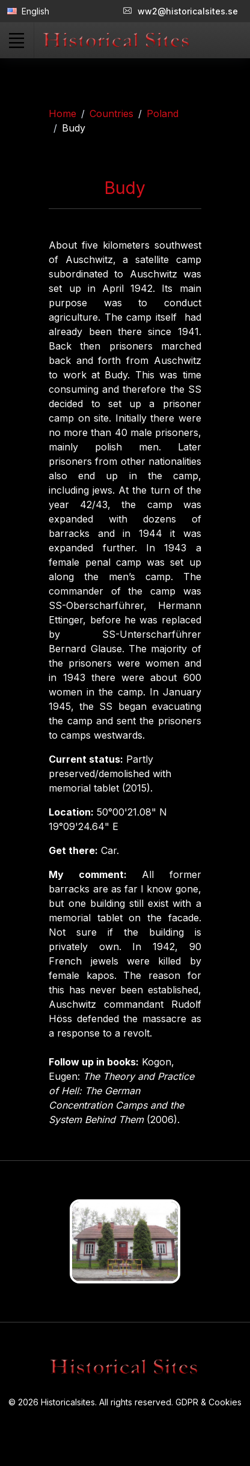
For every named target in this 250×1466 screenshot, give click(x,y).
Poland (162, 114)
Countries (111, 114)
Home (62, 114)
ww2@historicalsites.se (180, 11)
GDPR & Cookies (208, 1402)
